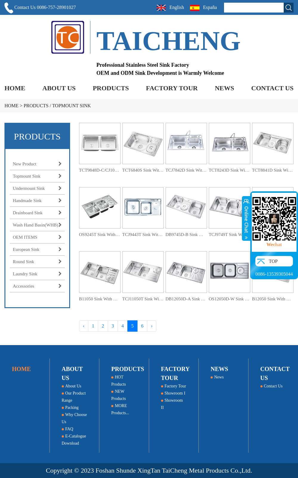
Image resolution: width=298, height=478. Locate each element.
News (217, 377)
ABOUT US (58, 88)
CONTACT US (272, 88)
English (170, 8)
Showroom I (173, 393)
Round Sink (37, 262)
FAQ (67, 429)
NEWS (224, 88)
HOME (14, 88)
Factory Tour (173, 386)
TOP (273, 261)
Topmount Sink (71, 105)
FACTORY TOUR (171, 88)
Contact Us (271, 386)
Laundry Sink (37, 274)
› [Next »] (151, 325)
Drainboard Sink (37, 213)
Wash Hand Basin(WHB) (37, 225)
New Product (37, 164)
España (204, 8)
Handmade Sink (37, 201)
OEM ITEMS (37, 237)
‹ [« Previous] (83, 325)
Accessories (37, 286)
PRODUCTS (111, 88)
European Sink (37, 249)
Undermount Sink (37, 188)
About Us (71, 386)
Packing (70, 407)
